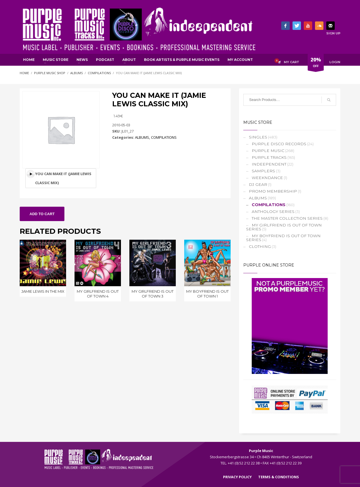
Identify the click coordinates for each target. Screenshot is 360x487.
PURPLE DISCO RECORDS (279, 143)
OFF (316, 63)
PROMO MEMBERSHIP (273, 191)
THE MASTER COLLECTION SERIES (287, 218)
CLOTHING (260, 246)
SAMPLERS (263, 170)
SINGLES (258, 137)
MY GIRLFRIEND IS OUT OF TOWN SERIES (284, 227)
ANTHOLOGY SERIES (273, 211)
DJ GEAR (258, 184)
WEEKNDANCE (267, 177)
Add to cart (42, 214)
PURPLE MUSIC (268, 150)
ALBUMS (142, 137)
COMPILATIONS (164, 137)
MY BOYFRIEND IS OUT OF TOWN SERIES (283, 237)
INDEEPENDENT (269, 164)
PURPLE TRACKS (269, 157)
